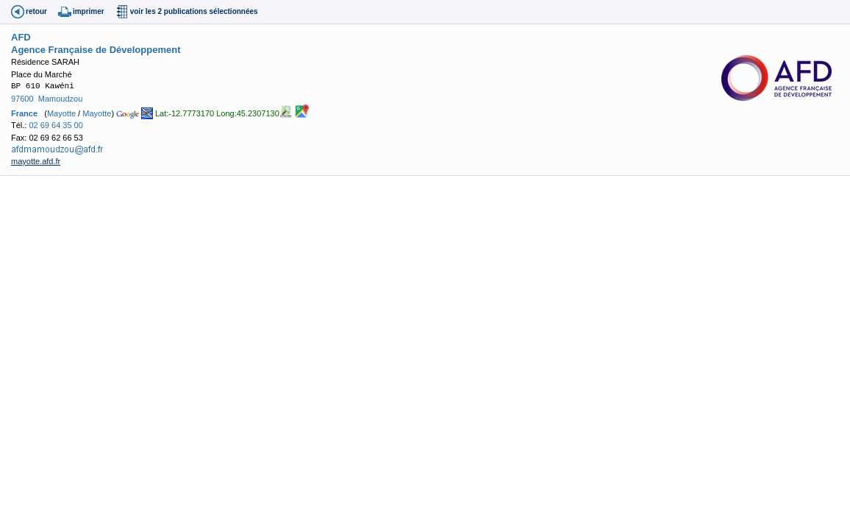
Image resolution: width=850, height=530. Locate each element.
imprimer (88, 11)
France (24, 113)
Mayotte (61, 113)
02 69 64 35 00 (55, 125)
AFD (21, 37)
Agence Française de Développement (95, 49)
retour (36, 11)
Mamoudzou (60, 98)
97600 (22, 98)
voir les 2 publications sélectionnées (194, 11)
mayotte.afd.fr (35, 161)
